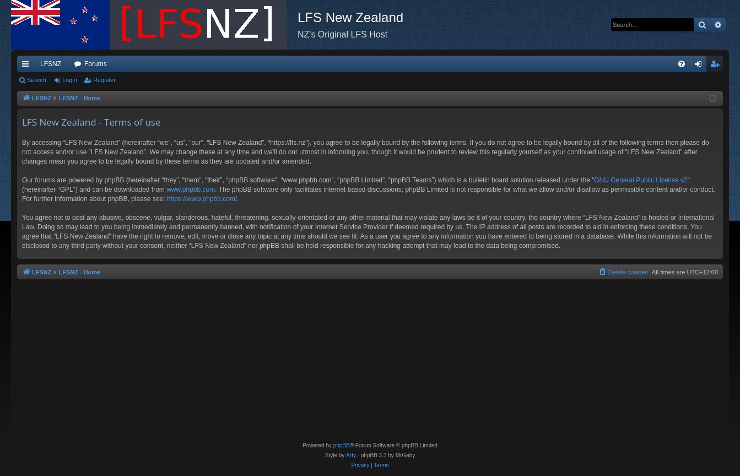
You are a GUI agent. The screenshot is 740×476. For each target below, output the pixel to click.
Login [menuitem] (700, 66)
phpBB (341, 445)
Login (69, 80)
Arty (351, 455)
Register (104, 80)
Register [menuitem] (717, 66)
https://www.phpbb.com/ (202, 199)
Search (36, 80)
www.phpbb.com (190, 189)
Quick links (27, 66)
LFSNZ (50, 64)
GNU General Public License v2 (640, 180)
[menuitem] (681, 64)
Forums (95, 64)
